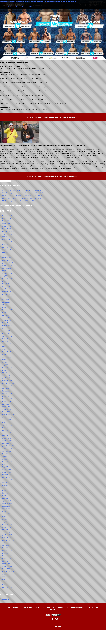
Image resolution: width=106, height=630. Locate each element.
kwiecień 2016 (7, 524)
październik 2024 (8, 263)
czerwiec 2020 (7, 393)
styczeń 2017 (6, 501)
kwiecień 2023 (7, 310)
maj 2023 (5, 307)
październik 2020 (8, 383)
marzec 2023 (6, 312)
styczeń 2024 (6, 286)
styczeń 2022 (6, 349)
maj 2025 (5, 244)
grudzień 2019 (7, 409)
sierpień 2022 (7, 331)
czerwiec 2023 (7, 304)
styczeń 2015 (6, 563)
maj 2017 (5, 490)
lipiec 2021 (5, 359)
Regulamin (60, 607)
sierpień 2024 (7, 268)
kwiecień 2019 (7, 430)
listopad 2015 (6, 537)
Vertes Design (59, 626)
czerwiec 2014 (7, 582)
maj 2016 (5, 522)
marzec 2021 (6, 370)
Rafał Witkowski (26, 6)
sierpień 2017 (6, 482)
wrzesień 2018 (7, 448)
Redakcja (50, 607)
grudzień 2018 (7, 440)
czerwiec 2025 (7, 242)
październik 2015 (8, 540)
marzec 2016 (6, 527)
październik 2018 (8, 446)
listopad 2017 (6, 475)
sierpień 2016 (6, 514)
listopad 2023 (7, 291)
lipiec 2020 (6, 391)
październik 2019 (8, 414)
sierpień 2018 (6, 451)
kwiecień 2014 (7, 587)
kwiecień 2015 (7, 556)
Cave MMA (62, 117)
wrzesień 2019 (7, 417)
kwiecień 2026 (7, 216)
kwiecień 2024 (7, 278)
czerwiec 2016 (7, 519)
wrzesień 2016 (7, 511)
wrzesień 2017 (7, 480)
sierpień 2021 (6, 357)
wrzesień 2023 (7, 297)
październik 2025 (8, 231)
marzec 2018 (6, 464)
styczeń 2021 (6, 375)
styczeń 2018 (6, 469)
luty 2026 (5, 221)
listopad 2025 (7, 229)
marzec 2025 (6, 250)
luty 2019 (5, 435)
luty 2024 (5, 284)
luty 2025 (5, 252)
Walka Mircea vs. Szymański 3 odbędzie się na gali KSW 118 (22, 195)
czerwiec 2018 (7, 456)
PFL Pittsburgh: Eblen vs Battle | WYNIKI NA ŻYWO (20, 201)
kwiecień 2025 (7, 247)
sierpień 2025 (6, 236)
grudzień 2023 (7, 289)
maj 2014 (5, 584)
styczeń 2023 (6, 318)
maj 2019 (5, 427)
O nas (9, 607)
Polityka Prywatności (75, 607)
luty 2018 (5, 467)
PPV (43, 607)
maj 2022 (5, 338)
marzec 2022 (6, 344)
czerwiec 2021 (7, 362)
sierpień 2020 (7, 388)
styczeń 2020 (6, 406)
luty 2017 (5, 498)
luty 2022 (5, 346)
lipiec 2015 (5, 548)
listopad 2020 (7, 380)
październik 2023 (8, 294)
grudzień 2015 (7, 535)
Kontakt (53, 609)
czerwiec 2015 (7, 550)
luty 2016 (5, 529)
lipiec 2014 (5, 579)
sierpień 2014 (6, 577)
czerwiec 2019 (7, 425)
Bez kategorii (37, 117)
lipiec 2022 (6, 333)
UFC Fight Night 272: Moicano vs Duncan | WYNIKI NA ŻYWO (23, 193)
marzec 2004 (6, 590)
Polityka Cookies (93, 607)
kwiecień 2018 (7, 461)
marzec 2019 (6, 433)
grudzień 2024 (7, 257)
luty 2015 (5, 561)
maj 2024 (5, 276)
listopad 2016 (6, 506)
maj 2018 (5, 459)
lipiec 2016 (5, 516)
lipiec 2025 (6, 239)
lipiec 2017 (5, 485)
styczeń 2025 (6, 255)
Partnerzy (17, 607)
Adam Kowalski (52, 117)
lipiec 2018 (6, 454)
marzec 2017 (6, 495)
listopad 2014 (6, 569)
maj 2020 (5, 396)
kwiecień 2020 (7, 399)
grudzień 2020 (7, 378)
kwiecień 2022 (7, 341)
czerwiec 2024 (7, 273)
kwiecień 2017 (7, 493)
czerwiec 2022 (7, 336)
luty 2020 (5, 404)
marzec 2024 (6, 281)
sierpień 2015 (6, 545)
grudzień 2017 (7, 472)
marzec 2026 (6, 218)
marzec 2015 (6, 558)
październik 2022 (8, 325)
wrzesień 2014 (7, 574)
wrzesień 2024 (7, 265)
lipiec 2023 (6, 302)
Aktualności (28, 607)
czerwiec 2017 (7, 488)
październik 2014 (8, 571)
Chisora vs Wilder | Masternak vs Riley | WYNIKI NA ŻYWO (22, 190)
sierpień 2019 (6, 420)
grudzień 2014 (7, 566)
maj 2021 (5, 365)
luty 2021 (5, 372)
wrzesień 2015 (7, 543)
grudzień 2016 (7, 503)
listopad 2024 (7, 260)
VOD (37, 607)
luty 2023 (5, 315)
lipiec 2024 (6, 270)
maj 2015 (5, 553)
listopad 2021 (6, 352)
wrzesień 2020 (7, 386)
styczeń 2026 (6, 223)
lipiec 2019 (5, 422)
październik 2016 (8, 509)
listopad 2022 (7, 323)
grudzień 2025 (7, 226)
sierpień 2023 (7, 299)
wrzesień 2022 (7, 328)
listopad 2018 (6, 443)
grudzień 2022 (7, 320)
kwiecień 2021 (7, 367)
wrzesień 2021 (7, 354)
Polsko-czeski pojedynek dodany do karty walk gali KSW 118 (22, 198)
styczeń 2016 (6, 532)
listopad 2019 (6, 412)
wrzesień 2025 (7, 234)
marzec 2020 (6, 401)
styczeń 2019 (6, 438)
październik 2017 (8, 477)
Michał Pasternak (73, 117)
